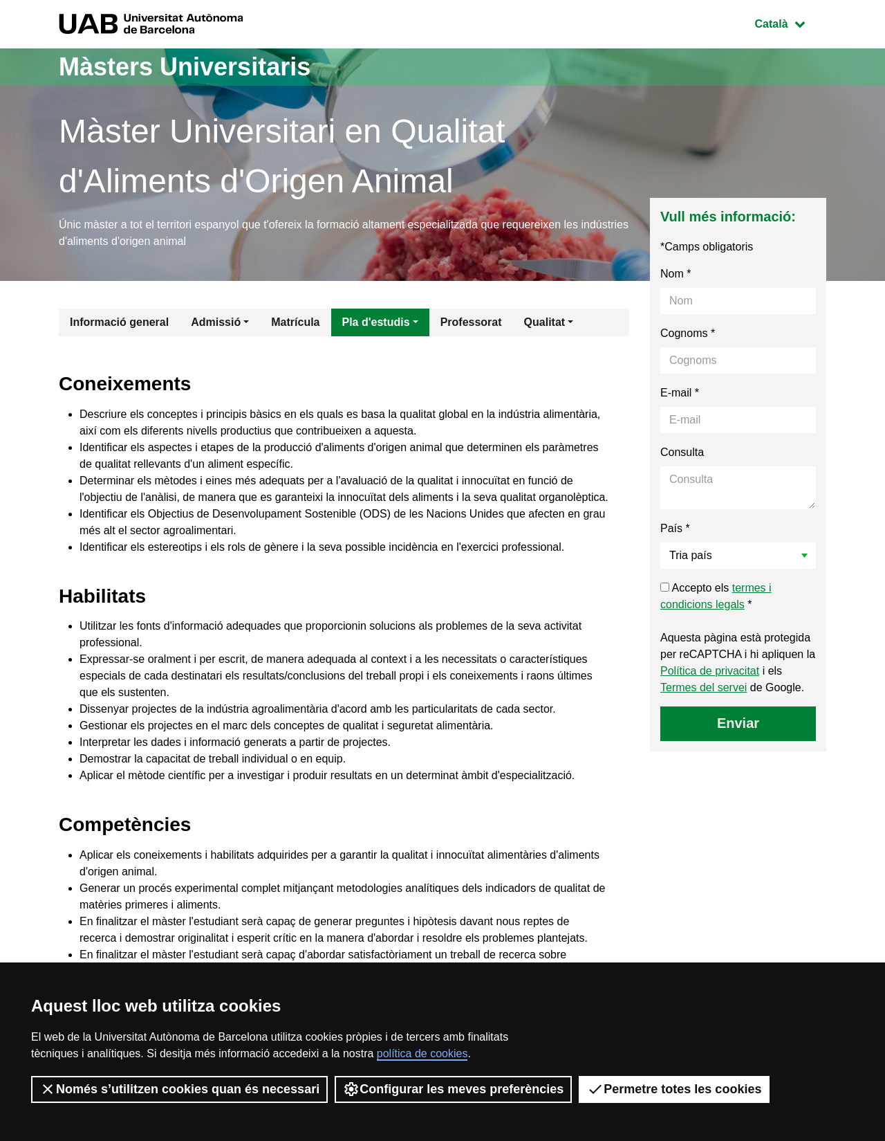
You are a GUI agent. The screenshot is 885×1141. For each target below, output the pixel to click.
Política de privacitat (709, 671)
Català (790, 22)
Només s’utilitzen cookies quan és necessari (179, 1089)
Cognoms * (687, 333)
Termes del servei (703, 687)
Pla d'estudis (376, 322)
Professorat (471, 322)
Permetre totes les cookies (674, 1089)
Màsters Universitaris (184, 67)
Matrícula (295, 322)
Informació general (119, 322)
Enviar (738, 723)
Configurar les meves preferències (453, 1089)
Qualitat (545, 322)
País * (675, 528)
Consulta (682, 452)
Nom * (675, 274)
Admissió (216, 322)
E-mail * (679, 393)
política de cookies (422, 1053)
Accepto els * (716, 596)
